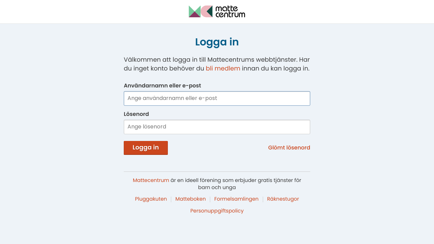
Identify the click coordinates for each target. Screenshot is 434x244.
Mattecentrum (151, 180)
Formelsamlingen (236, 199)
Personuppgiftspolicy (216, 211)
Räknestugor (283, 199)
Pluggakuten (151, 199)
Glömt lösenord (289, 147)
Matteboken (190, 199)
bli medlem (223, 68)
